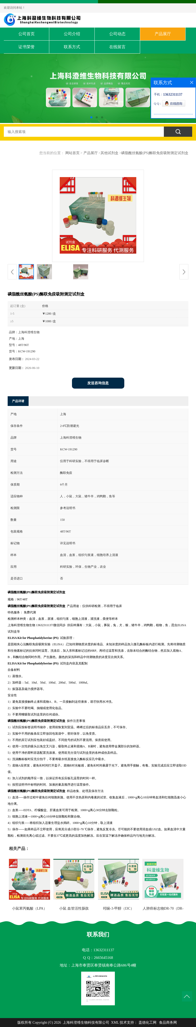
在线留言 (117, 47)
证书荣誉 (26, 47)
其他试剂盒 (109, 153)
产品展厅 (163, 34)
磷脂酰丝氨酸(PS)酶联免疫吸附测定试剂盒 (154, 153)
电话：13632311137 (98, 950)
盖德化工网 (147, 1022)
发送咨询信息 (98, 383)
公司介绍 (72, 34)
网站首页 (72, 153)
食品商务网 (168, 1022)
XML (115, 1022)
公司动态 (117, 34)
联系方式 (72, 47)
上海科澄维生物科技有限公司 (86, 1022)
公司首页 (26, 34)
